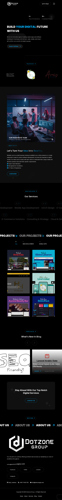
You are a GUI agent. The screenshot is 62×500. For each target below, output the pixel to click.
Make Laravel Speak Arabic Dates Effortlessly (46, 365)
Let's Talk (45, 4)
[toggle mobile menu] (54, 4)
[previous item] (27, 342)
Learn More (13, 174)
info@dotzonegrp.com (37, 482)
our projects (34, 235)
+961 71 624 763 (23, 482)
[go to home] (12, 3)
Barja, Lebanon (11, 482)
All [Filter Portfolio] (16, 243)
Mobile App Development (28, 208)
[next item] (34, 342)
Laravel (37, 371)
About (25, 496)
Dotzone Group (30, 492)
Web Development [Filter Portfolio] (28, 243)
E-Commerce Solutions (11, 219)
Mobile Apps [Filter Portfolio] (43, 243)
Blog (35, 496)
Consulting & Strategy (36, 219)
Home (21, 496)
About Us (26, 425)
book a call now (15, 46)
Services (31, 496)
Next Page (31, 418)
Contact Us (31, 400)
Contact (40, 496)
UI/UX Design (49, 208)
